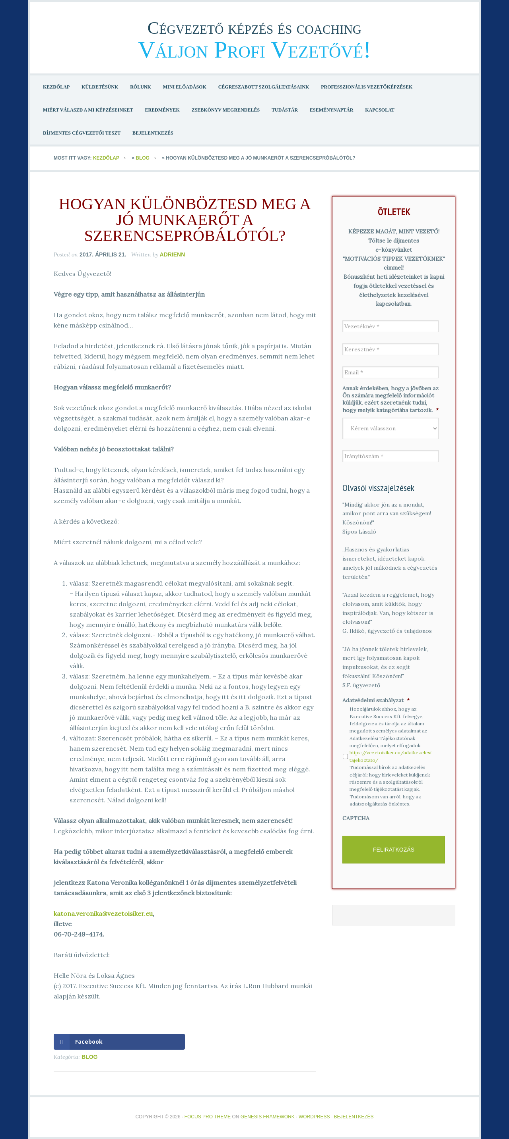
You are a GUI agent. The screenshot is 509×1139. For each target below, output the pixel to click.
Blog (143, 158)
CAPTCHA (355, 818)
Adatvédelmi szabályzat (376, 700)
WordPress (314, 1117)
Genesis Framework (268, 1117)
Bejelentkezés (354, 1117)
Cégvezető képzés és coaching (255, 26)
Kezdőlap (106, 158)
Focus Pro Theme (208, 1117)
